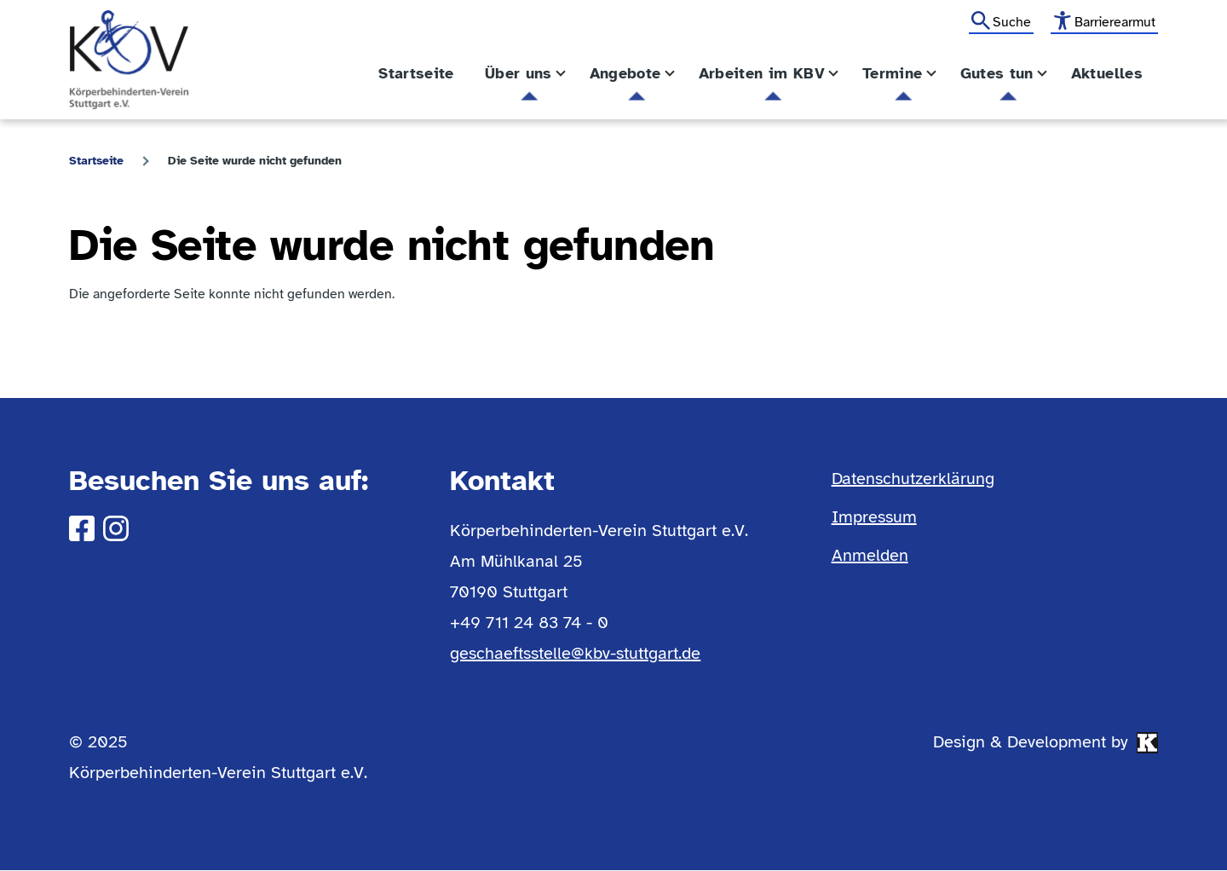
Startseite (96, 160)
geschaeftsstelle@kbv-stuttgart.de (575, 653)
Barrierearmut (1114, 22)
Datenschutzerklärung (913, 478)
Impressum (874, 517)
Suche (1012, 22)
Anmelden (870, 555)
